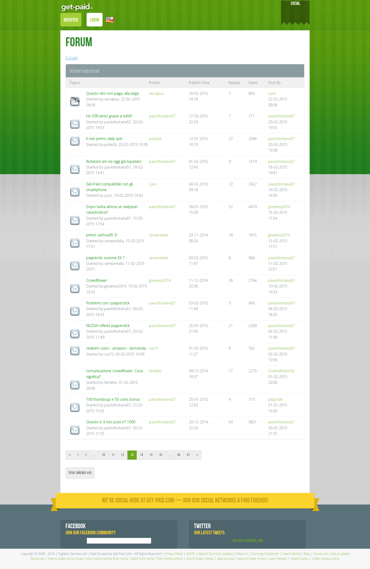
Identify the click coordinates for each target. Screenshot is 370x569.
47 (188, 455)
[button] (110, 19)
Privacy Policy (174, 554)
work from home (143, 558)
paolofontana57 (162, 116)
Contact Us (320, 554)
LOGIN (94, 20)
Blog (307, 554)
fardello (155, 370)
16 (160, 455)
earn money (278, 558)
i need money (299, 558)
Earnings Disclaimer (265, 554)
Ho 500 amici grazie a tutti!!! (109, 116)
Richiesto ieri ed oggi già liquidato (113, 161)
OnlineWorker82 (281, 370)
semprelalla (158, 234)
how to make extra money (66, 558)
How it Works (292, 554)
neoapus (156, 93)
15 (151, 455)
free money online (170, 558)
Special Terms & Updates (215, 554)
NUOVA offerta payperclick (108, 325)
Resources (38, 558)
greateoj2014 (279, 206)
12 (122, 455)
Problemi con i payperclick (108, 303)
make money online (325, 558)
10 (103, 455)
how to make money (200, 558)
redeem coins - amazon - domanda (116, 348)
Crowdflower (96, 280)
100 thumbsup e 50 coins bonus (113, 399)
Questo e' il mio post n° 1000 (110, 421)
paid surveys (225, 558)
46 (178, 455)
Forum (72, 58)
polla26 (155, 138)
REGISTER (71, 20)
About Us (242, 554)
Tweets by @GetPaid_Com (247, 540)
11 (113, 455)
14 (141, 455)
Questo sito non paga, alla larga (112, 93)
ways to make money (252, 558)
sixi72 (153, 348)
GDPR (190, 554)
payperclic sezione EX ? (105, 257)
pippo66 (275, 399)
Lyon (272, 93)
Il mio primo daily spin (104, 138)
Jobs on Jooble (340, 554)
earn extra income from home (107, 558)
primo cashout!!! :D (101, 234)
